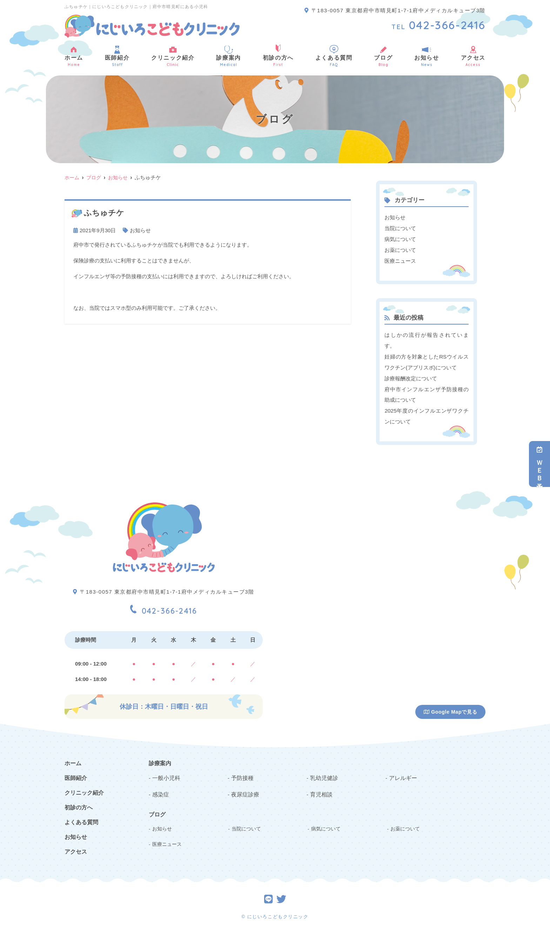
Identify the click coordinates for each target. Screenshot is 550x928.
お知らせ (426, 56)
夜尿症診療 (244, 789)
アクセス (473, 56)
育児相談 (320, 789)
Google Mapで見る (450, 707)
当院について (400, 228)
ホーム (74, 56)
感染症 (160, 789)
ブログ (383, 56)
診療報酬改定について (410, 376)
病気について (400, 238)
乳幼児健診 (323, 773)
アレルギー (402, 773)
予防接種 (241, 773)
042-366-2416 (164, 604)
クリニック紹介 (172, 56)
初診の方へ (278, 56)
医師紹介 (117, 56)
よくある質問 (334, 56)
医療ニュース (400, 259)
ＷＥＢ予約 (539, 464)
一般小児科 (165, 773)
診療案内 (228, 56)
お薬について (400, 249)
